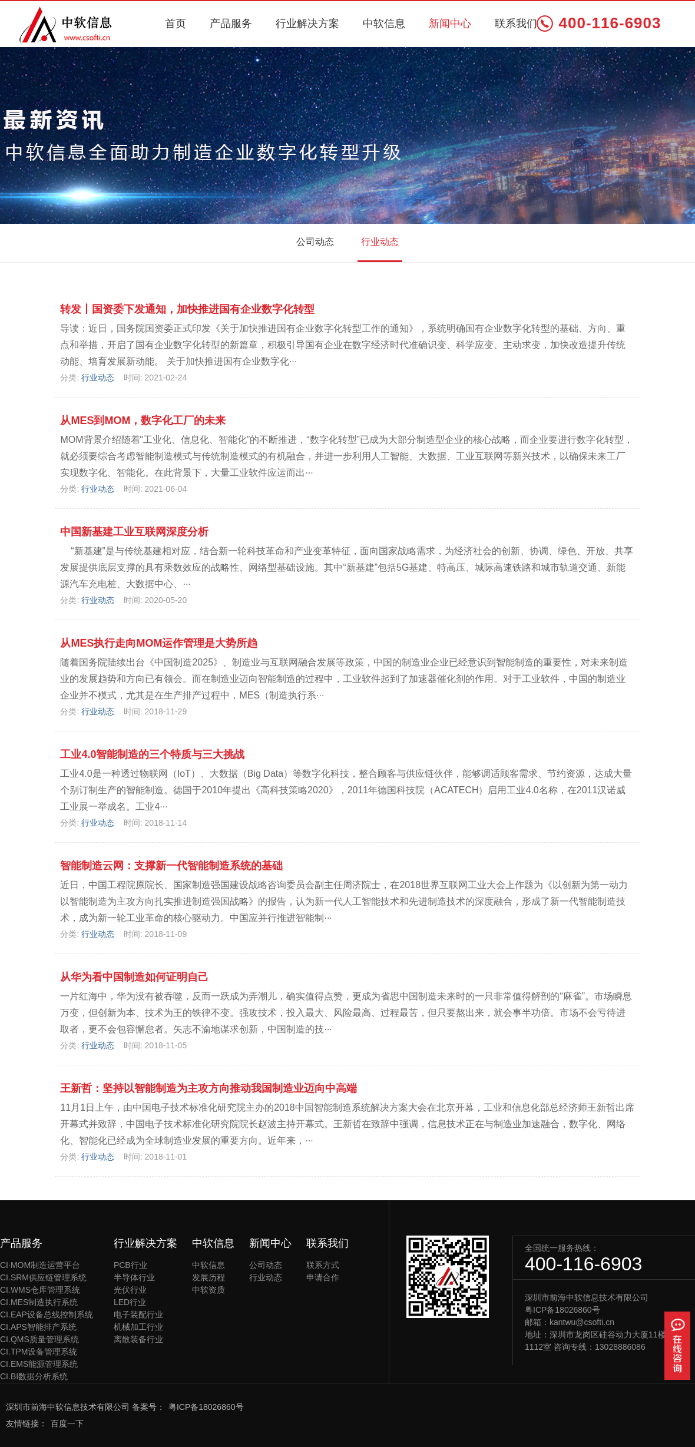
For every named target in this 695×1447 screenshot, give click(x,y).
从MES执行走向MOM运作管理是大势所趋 (158, 643)
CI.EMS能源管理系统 (39, 1364)
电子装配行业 (138, 1314)
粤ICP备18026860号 (562, 1309)
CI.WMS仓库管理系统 (40, 1289)
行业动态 (380, 242)
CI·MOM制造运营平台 (40, 1265)
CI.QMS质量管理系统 (39, 1339)
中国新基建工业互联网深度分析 (134, 532)
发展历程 (208, 1277)
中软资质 (208, 1289)
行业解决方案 (307, 23)
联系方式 (322, 1265)
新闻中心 (450, 23)
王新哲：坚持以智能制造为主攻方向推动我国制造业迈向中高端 (208, 1088)
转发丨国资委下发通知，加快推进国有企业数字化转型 (187, 309)
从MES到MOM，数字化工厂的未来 (143, 420)
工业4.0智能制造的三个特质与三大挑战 (152, 754)
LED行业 (130, 1302)
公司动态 (315, 242)
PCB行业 (130, 1265)
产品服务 (231, 23)
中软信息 (384, 23)
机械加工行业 (138, 1327)
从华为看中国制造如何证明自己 (134, 977)
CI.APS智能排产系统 (38, 1327)
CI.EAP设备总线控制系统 (46, 1314)
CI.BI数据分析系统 (34, 1376)
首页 (175, 23)
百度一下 (67, 1423)
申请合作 (322, 1277)
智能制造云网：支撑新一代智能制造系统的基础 (171, 866)
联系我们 (516, 23)
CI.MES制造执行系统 (39, 1302)
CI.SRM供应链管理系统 (43, 1277)
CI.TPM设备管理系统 (38, 1351)
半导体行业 (134, 1277)
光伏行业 (130, 1289)
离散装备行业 (138, 1339)
